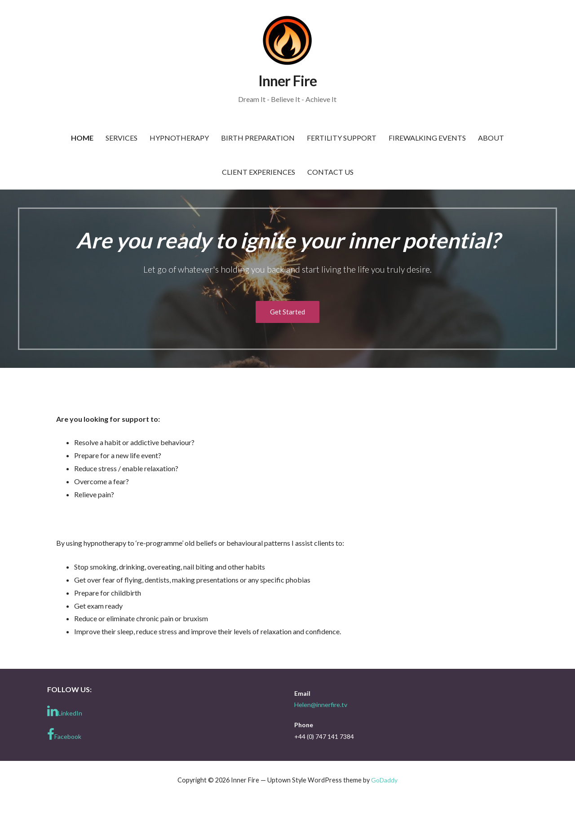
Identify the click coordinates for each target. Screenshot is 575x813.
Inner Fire (287, 80)
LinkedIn (64, 711)
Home (82, 137)
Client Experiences (258, 172)
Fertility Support (341, 137)
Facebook (64, 734)
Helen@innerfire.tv (320, 704)
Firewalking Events (427, 137)
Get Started (287, 312)
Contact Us (330, 172)
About (491, 137)
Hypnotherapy (179, 137)
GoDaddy (384, 780)
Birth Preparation (258, 137)
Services (121, 137)
